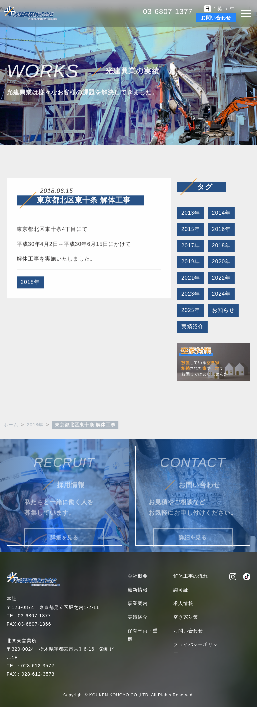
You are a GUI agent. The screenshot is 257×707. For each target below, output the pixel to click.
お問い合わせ (216, 17)
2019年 (189, 261)
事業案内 (138, 603)
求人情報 (183, 603)
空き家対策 (185, 617)
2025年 (189, 310)
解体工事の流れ (190, 576)
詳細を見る (64, 544)
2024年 (220, 294)
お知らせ (222, 310)
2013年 (189, 213)
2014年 (220, 213)
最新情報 (138, 589)
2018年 (30, 283)
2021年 (189, 278)
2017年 (189, 245)
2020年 (220, 261)
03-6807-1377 (168, 11)
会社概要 (138, 576)
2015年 (189, 229)
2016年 (220, 229)
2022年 (220, 278)
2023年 (189, 294)
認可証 (180, 589)
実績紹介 (191, 326)
